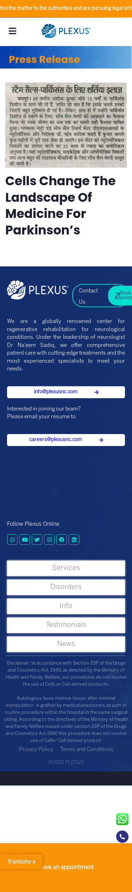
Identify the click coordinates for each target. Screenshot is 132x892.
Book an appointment (66, 867)
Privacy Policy (36, 749)
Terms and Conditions (86, 749)
